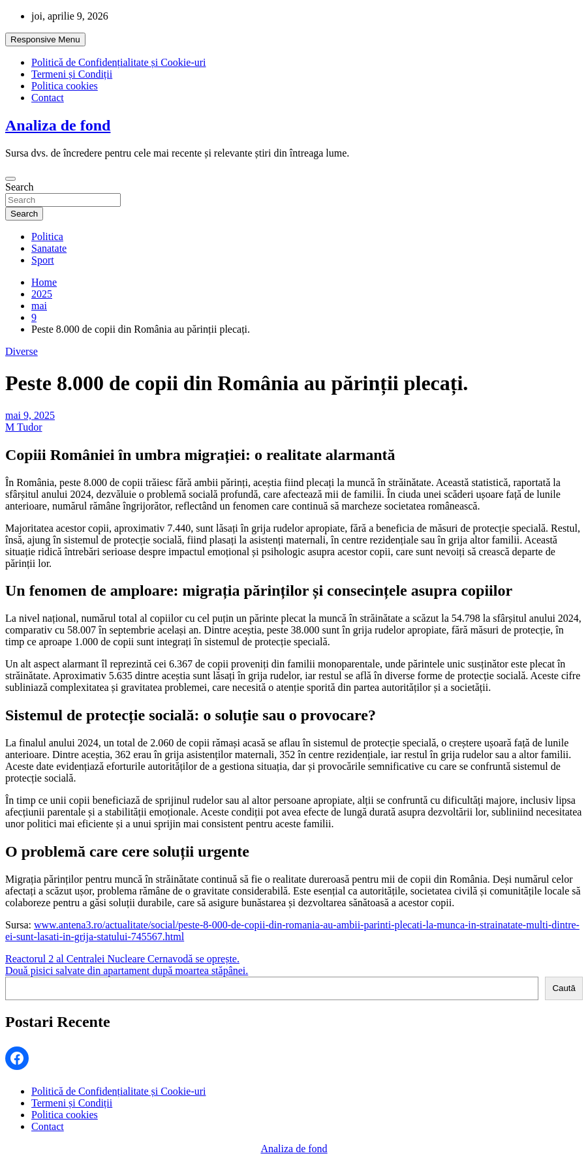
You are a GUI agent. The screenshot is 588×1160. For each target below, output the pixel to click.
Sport (42, 260)
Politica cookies (64, 85)
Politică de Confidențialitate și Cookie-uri (118, 62)
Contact (47, 97)
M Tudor (23, 427)
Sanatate (49, 248)
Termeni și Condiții (71, 74)
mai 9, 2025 (30, 415)
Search (19, 186)
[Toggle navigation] (10, 179)
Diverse (21, 351)
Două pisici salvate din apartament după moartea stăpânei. (126, 970)
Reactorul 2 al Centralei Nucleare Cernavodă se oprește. (122, 958)
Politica (47, 236)
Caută (564, 988)
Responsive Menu (45, 39)
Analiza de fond (57, 125)
